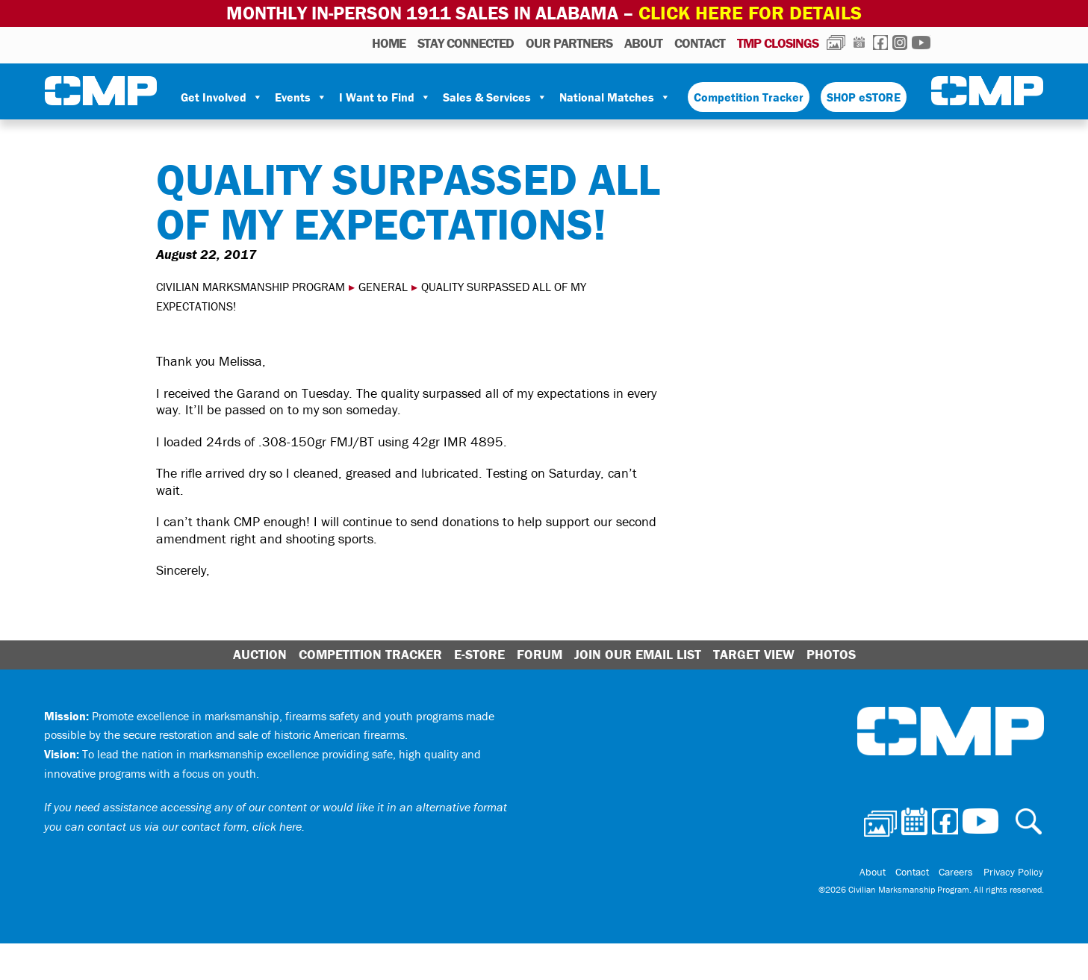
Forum (539, 654)
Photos (836, 41)
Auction (260, 654)
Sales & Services (495, 96)
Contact (699, 42)
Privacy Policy (1014, 871)
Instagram (899, 41)
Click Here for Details (750, 13)
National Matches (615, 96)
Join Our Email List (637, 654)
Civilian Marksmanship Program (101, 90)
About (643, 42)
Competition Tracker (748, 96)
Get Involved (222, 96)
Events (301, 96)
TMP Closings (777, 42)
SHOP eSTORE (864, 96)
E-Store (479, 654)
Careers (959, 871)
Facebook (880, 41)
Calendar (859, 41)
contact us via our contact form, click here (194, 825)
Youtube (921, 41)
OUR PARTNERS (569, 42)
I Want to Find (385, 96)
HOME (388, 42)
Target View (754, 654)
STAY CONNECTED (465, 42)
